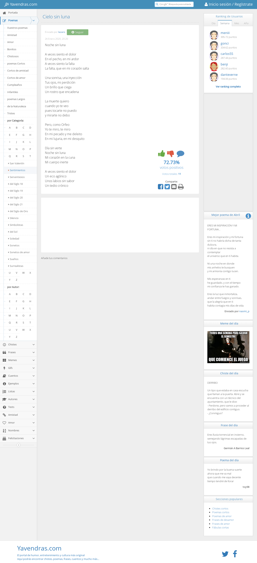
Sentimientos (16, 170)
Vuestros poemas (17, 27)
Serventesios (16, 177)
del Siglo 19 (15, 190)
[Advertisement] (120, 225)
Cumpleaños (14, 85)
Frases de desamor (223, 520)
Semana (224, 23)
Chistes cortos (220, 508)
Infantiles (12, 92)
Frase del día (229, 425)
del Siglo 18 (15, 184)
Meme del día (229, 323)
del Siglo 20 (15, 197)
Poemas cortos (220, 512)
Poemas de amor (222, 516)
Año (246, 23)
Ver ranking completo (228, 86)
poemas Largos (16, 99)
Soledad (13, 238)
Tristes (11, 113)
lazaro (61, 32)
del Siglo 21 (15, 204)
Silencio (13, 218)
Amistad (12, 35)
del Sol (12, 231)
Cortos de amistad (18, 70)
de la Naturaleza (16, 106)
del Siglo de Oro (18, 211)
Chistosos (13, 56)
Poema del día (229, 460)
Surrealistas (15, 266)
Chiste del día (229, 373)
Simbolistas (15, 225)
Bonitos (11, 49)
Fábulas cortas (220, 527)
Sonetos (13, 245)
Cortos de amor (16, 78)
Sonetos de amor (19, 252)
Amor (10, 42)
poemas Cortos (16, 63)
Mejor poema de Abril (225, 215)
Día (213, 23)
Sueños (13, 259)
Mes (236, 23)
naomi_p (244, 311)
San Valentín (16, 163)
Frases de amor (221, 523)
